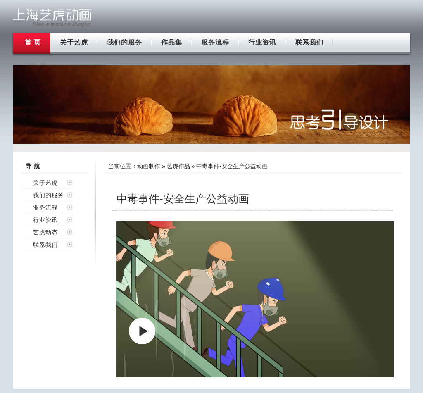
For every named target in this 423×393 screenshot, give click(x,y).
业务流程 (45, 207)
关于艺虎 (74, 42)
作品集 (171, 42)
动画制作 (148, 166)
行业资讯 (262, 42)
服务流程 (215, 42)
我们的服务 (124, 42)
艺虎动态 (45, 232)
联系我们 (309, 42)
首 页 (33, 42)
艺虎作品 (178, 166)
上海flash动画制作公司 (52, 17)
